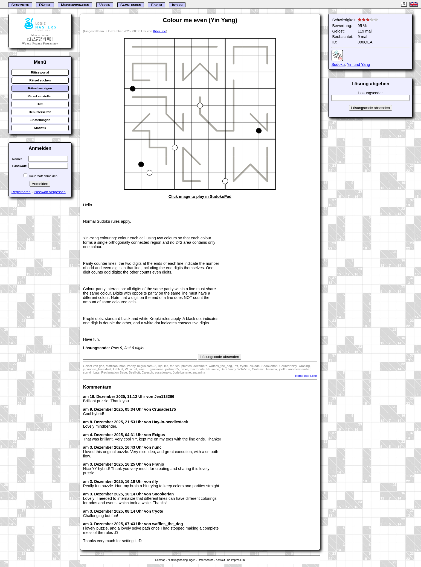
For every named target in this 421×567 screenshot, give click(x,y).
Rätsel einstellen (40, 96)
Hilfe (40, 104)
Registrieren (21, 192)
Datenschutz (205, 560)
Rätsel (45, 5)
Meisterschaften (75, 5)
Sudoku (338, 64)
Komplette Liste (306, 375)
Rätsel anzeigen (40, 88)
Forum (156, 5)
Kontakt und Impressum (230, 560)
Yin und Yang (358, 64)
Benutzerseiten (40, 112)
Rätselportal (40, 72)
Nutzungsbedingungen (181, 560)
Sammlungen (130, 5)
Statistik (40, 128)
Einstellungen (40, 120)
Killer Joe (159, 31)
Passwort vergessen (50, 192)
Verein (104, 5)
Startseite (20, 5)
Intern (177, 5)
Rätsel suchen (40, 80)
